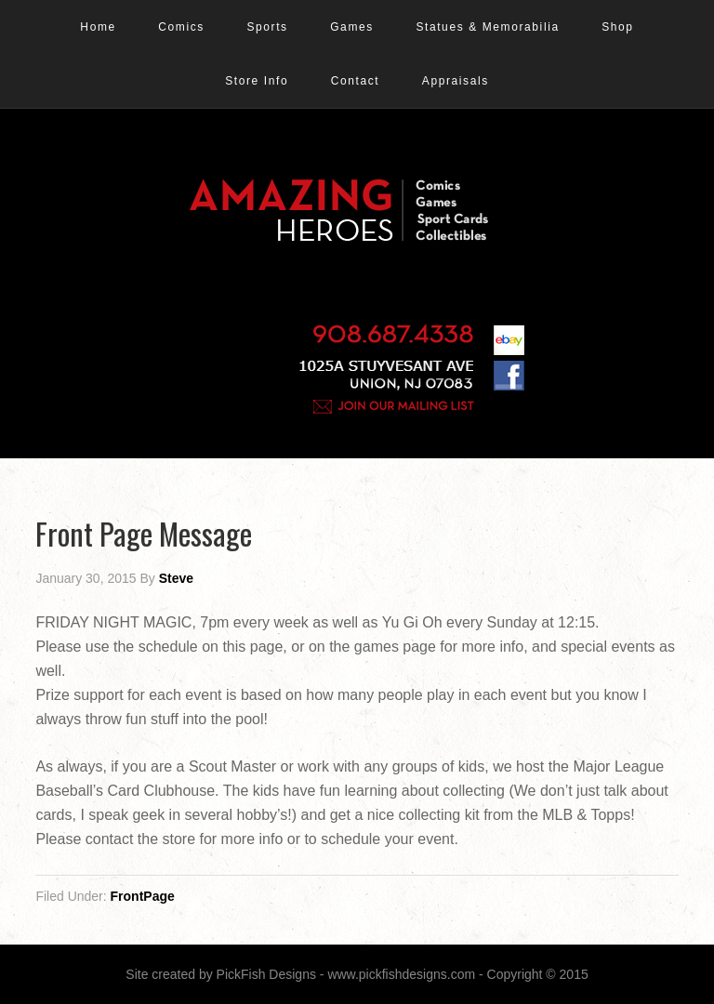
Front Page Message (143, 533)
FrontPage (143, 896)
